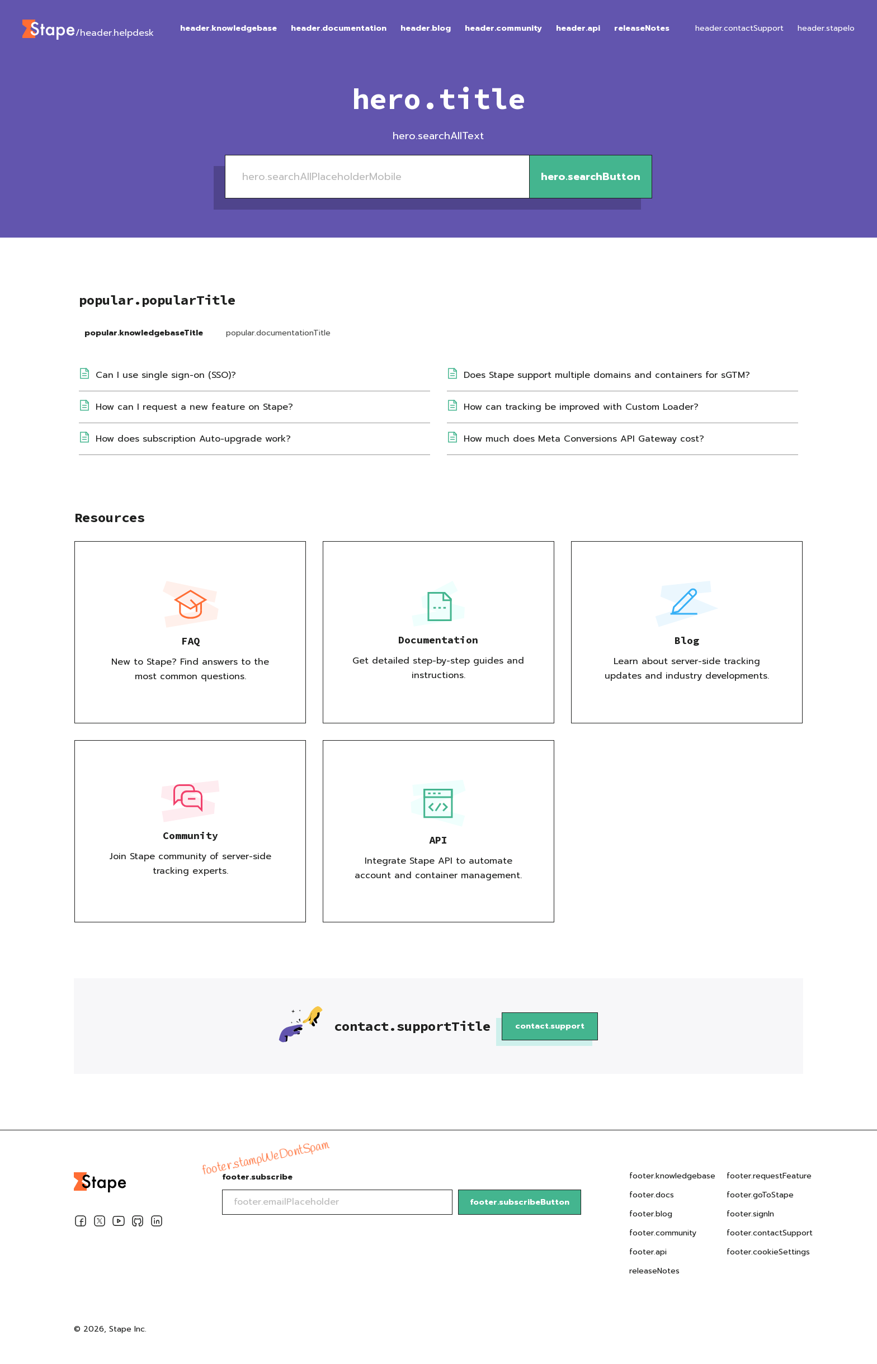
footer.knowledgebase (672, 1176)
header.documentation (338, 28)
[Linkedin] (156, 1223)
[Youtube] (118, 1223)
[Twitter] (99, 1223)
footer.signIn (750, 1214)
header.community (503, 28)
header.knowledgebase (228, 28)
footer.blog (650, 1214)
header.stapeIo (826, 28)
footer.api (648, 1252)
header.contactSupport (739, 28)
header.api (578, 28)
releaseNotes (641, 28)
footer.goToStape (760, 1195)
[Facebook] (80, 1223)
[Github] (137, 1223)
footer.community (662, 1233)
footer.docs (651, 1195)
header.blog (425, 28)
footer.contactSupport (770, 1233)
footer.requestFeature (769, 1176)
